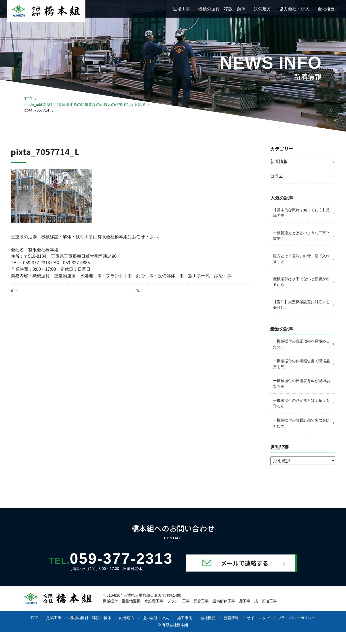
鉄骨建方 (262, 8)
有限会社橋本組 (175, 626)
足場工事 (181, 8)
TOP (28, 99)
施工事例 (184, 619)
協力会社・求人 (294, 8)
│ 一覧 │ (136, 290)
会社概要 (326, 8)
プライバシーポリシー (296, 619)
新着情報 (279, 161)
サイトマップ (258, 619)
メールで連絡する (252, 564)
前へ (14, 290)
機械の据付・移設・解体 (222, 8)
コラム (276, 176)
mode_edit (84, 104)
